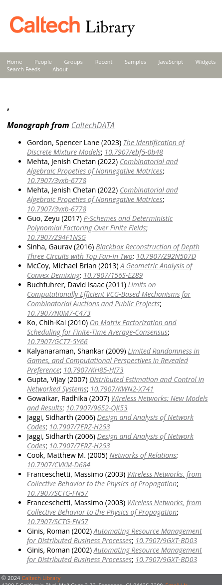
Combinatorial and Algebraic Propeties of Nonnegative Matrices (102, 166)
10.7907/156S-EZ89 (113, 275)
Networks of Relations (142, 455)
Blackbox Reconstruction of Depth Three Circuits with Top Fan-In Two (113, 251)
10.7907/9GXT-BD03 (166, 540)
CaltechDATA (93, 125)
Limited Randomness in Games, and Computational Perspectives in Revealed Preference (113, 360)
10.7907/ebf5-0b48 (133, 152)
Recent (104, 61)
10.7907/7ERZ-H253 (79, 426)
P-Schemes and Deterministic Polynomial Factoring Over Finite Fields (100, 222)
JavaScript (171, 61)
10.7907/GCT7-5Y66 (57, 341)
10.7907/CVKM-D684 (58, 464)
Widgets (206, 61)
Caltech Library (40, 578)
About (60, 69)
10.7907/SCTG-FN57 (57, 493)
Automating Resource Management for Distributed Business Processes (114, 535)
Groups (73, 61)
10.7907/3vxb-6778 (56, 180)
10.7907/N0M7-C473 (58, 313)
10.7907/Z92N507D (166, 256)
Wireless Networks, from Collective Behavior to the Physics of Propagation (114, 478)
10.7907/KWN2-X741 (122, 388)
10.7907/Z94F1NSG (56, 237)
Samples (135, 61)
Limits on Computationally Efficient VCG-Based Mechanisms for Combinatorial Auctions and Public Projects (109, 294)
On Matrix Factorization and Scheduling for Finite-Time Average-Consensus (102, 327)
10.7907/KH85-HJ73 (93, 370)
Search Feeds (23, 69)
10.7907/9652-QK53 (96, 407)
